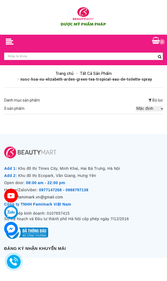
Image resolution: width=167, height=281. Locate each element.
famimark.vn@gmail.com (40, 197)
